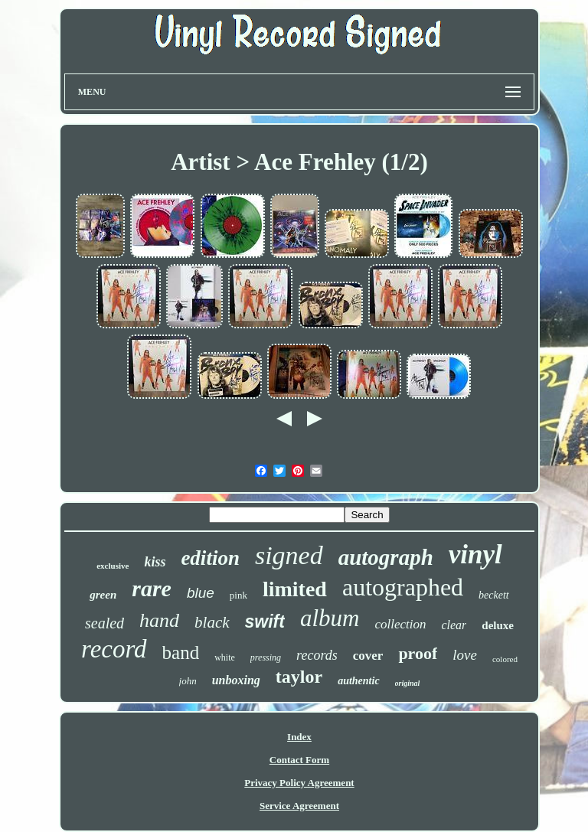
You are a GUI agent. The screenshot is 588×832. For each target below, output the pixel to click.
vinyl (475, 554)
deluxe (498, 625)
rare (152, 588)
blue (200, 593)
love (464, 655)
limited (295, 589)
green (103, 595)
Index (299, 736)
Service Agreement (299, 805)
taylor (299, 677)
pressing (265, 657)
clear (453, 624)
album (330, 618)
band (181, 652)
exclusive (112, 565)
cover (368, 655)
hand (159, 620)
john (188, 681)
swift (265, 621)
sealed (104, 623)
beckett (494, 595)
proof (417, 653)
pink (238, 595)
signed (289, 555)
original (407, 683)
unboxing (236, 680)
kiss (154, 561)
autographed (402, 587)
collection (400, 624)
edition (210, 558)
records (317, 655)
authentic (358, 681)
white (224, 657)
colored (505, 659)
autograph (385, 557)
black (211, 622)
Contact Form (299, 759)
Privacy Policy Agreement (299, 782)
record (114, 649)
